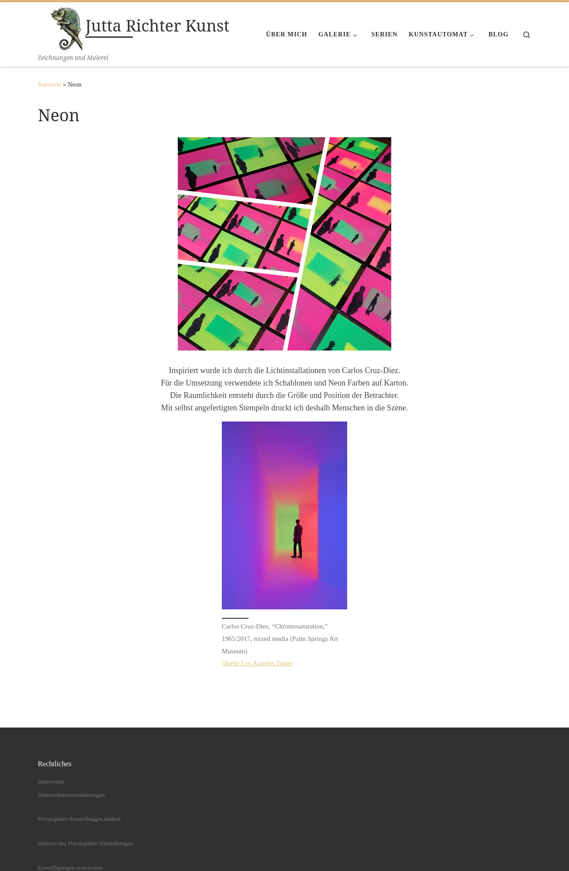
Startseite (49, 84)
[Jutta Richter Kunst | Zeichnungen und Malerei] (60, 27)
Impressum (51, 782)
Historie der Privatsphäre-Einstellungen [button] (85, 843)
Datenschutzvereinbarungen (71, 794)
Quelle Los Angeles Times (257, 663)
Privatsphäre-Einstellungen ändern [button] (79, 819)
